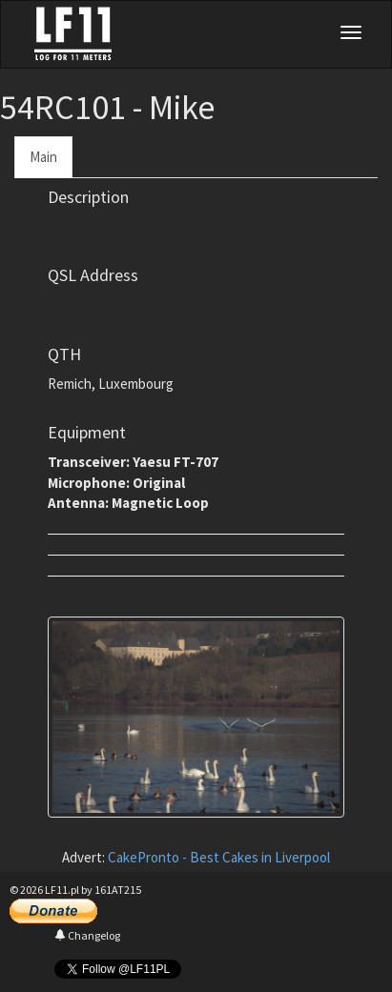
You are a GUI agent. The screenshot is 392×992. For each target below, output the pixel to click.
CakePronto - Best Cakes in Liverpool (219, 857)
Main (43, 157)
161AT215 (117, 889)
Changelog (87, 935)
